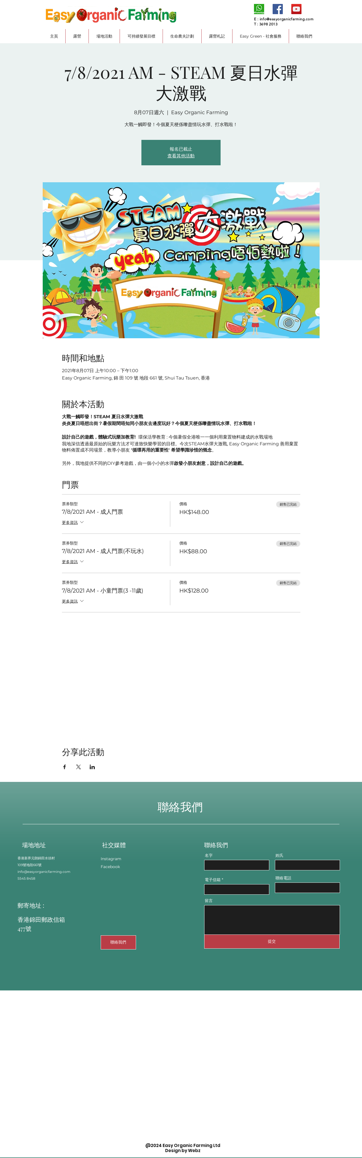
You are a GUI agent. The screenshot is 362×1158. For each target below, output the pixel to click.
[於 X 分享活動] (78, 767)
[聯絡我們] (118, 942)
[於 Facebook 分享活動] (64, 767)
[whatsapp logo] (259, 9)
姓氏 (279, 855)
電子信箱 (213, 880)
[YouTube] (296, 9)
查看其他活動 (181, 156)
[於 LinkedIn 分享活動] (92, 767)
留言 (209, 901)
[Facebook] (278, 9)
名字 (209, 855)
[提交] (272, 941)
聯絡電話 (283, 878)
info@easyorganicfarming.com (287, 19)
